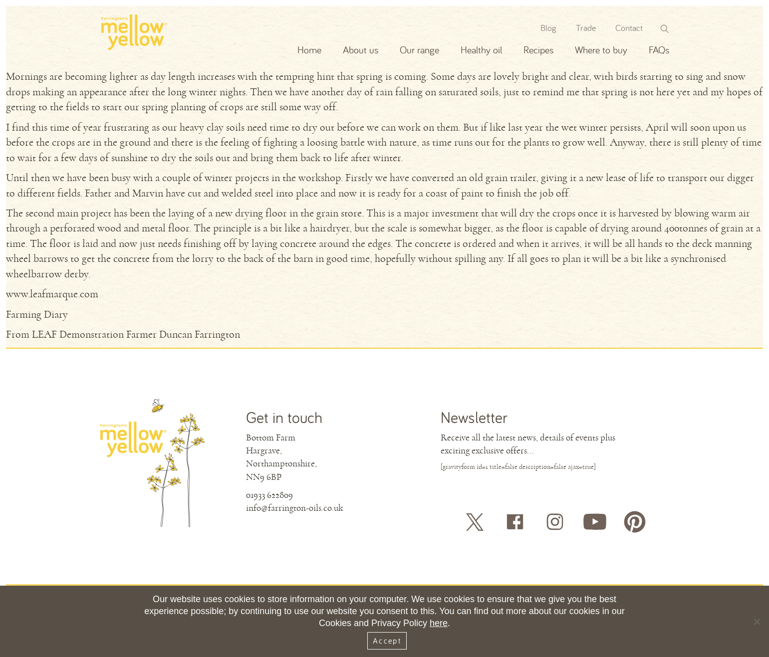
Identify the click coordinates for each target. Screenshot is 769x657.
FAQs (659, 49)
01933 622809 (269, 495)
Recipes (538, 49)
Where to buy (601, 49)
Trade (586, 27)
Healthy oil (481, 49)
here (439, 623)
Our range (419, 49)
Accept (387, 641)
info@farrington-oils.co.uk (294, 508)
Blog (548, 27)
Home (309, 49)
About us (360, 49)
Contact (629, 27)
